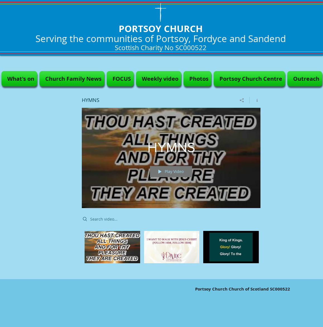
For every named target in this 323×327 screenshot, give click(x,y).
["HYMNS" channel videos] (171, 250)
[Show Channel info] (255, 100)
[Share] (242, 100)
